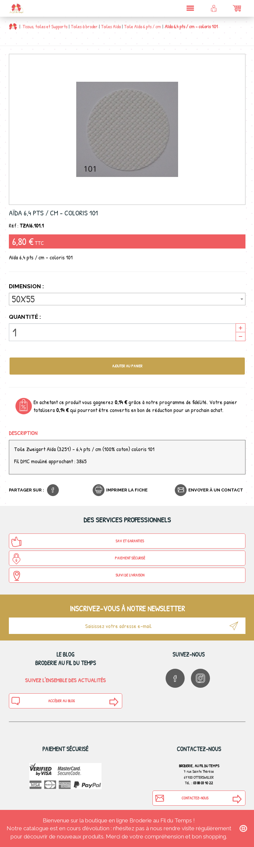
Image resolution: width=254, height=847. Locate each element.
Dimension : (27, 286)
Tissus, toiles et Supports (45, 26)
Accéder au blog (43, 701)
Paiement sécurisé (78, 558)
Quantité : (25, 317)
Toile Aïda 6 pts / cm (142, 26)
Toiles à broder (84, 26)
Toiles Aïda (111, 26)
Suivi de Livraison (77, 575)
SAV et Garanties (77, 541)
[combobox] (127, 299)
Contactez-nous (181, 798)
